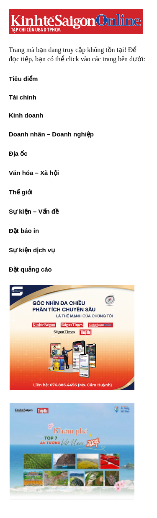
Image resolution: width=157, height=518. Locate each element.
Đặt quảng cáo (30, 269)
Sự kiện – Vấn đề (34, 211)
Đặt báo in (24, 230)
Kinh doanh (26, 115)
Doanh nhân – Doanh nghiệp (51, 134)
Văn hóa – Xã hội (34, 172)
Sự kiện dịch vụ (32, 250)
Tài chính (22, 97)
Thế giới (21, 192)
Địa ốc (18, 153)
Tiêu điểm (23, 78)
